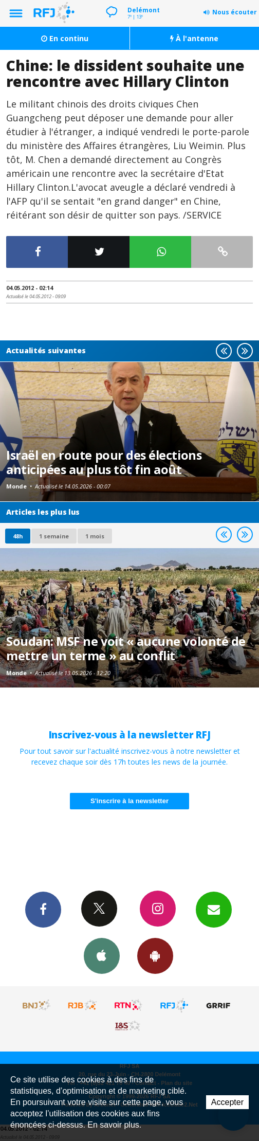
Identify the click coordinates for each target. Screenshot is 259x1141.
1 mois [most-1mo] (94, 536)
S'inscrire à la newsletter (129, 801)
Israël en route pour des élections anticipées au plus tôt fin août (103, 462)
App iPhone (102, 955)
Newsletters (214, 909)
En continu (64, 38)
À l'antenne (194, 38)
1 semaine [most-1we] (54, 536)
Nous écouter (234, 12)
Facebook (43, 909)
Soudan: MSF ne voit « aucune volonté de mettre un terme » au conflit (126, 648)
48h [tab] (18, 536)
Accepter (227, 1102)
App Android (155, 955)
